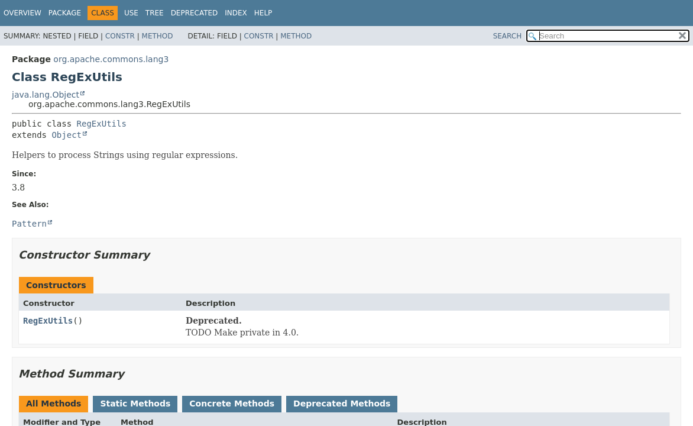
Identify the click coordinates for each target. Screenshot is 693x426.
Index (236, 13)
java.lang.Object (45, 94)
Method (157, 36)
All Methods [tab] (53, 403)
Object (66, 135)
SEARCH (507, 36)
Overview (22, 13)
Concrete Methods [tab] (231, 403)
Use (131, 13)
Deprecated (194, 13)
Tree (154, 13)
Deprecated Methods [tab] (341, 403)
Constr (120, 36)
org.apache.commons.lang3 (111, 59)
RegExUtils (102, 123)
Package (64, 13)
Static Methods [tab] (135, 403)
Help (263, 13)
